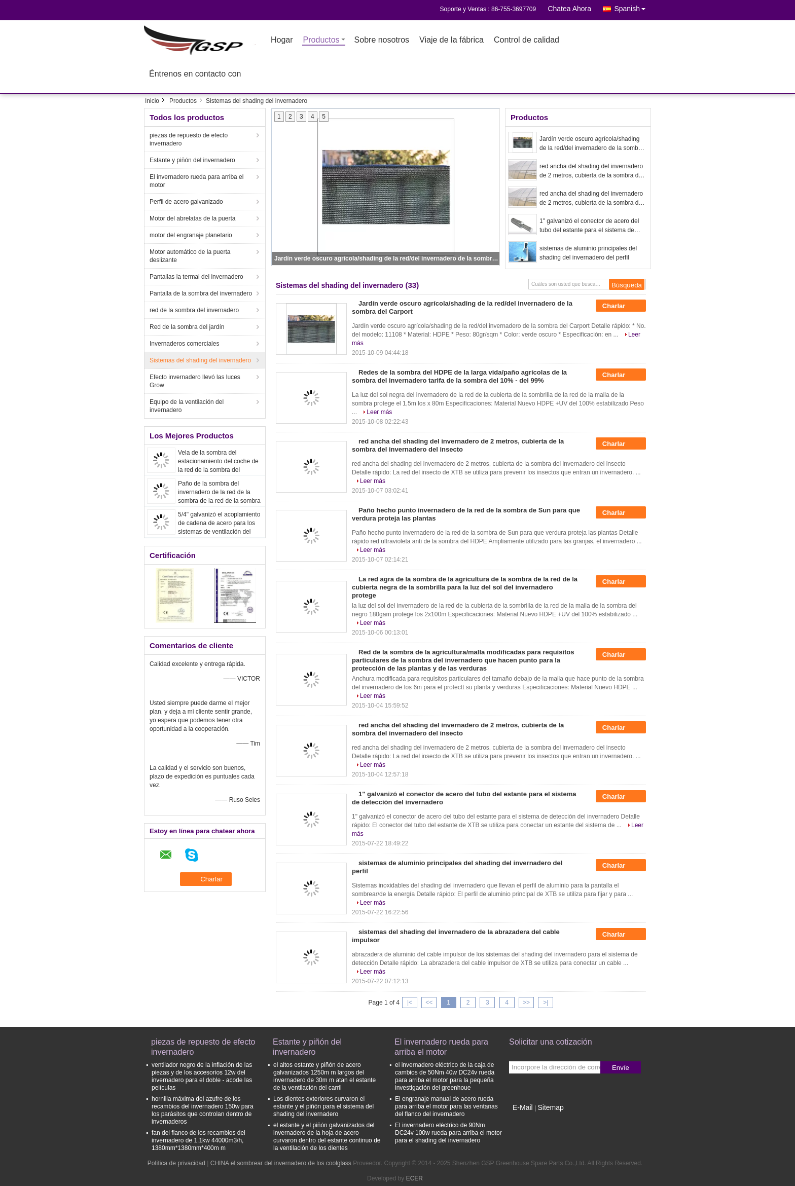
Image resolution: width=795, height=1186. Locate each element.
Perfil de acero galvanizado (186, 201)
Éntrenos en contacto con (195, 74)
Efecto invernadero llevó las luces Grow (195, 381)
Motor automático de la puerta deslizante (190, 256)
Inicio (152, 100)
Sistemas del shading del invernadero (200, 360)
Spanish (632, 7)
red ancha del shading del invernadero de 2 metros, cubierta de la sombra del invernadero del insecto (591, 171)
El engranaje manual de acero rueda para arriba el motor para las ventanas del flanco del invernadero (446, 1106)
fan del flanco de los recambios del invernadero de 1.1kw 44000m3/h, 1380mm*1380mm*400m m (198, 1140)
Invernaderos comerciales (184, 343)
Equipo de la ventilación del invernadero (187, 406)
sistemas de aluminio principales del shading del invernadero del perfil (588, 253)
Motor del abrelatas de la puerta (192, 218)
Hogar (282, 40)
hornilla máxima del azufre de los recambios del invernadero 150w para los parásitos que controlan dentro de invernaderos (203, 1110)
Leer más (379, 412)
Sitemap (550, 1107)
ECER (414, 1178)
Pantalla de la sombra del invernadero (201, 293)
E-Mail (523, 1107)
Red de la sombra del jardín (187, 326)
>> (526, 1002)
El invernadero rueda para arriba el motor (196, 181)
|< (409, 1002)
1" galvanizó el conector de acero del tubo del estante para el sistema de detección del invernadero (589, 226)
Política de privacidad (176, 1163)
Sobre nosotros (382, 40)
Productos (321, 40)
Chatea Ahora (569, 9)
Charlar (620, 306)
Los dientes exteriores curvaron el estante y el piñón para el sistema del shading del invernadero (323, 1106)
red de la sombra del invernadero (194, 310)
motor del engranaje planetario (191, 235)
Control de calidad (526, 40)
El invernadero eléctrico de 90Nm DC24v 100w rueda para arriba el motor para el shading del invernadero (448, 1133)
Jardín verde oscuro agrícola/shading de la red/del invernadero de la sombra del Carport (386, 258)
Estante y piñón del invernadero (192, 160)
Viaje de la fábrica (451, 40)
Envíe (620, 1067)
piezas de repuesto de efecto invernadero (189, 139)
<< (428, 1002)
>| (545, 1002)
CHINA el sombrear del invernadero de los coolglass (280, 1163)
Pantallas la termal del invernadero (196, 276)
